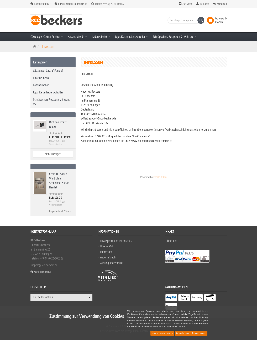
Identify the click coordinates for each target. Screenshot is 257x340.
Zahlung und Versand (111, 263)
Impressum (106, 252)
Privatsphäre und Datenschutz (116, 241)
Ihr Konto (204, 4)
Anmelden (222, 4)
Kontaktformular (40, 4)
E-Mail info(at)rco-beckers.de (71, 4)
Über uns (172, 241)
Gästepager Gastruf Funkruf (46, 37)
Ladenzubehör (101, 37)
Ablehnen (182, 333)
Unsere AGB (106, 246)
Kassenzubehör (77, 37)
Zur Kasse (187, 4)
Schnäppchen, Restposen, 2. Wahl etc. (174, 37)
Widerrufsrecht (108, 257)
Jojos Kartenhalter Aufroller (131, 37)
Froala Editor (160, 177)
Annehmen (198, 333)
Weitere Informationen (162, 333)
